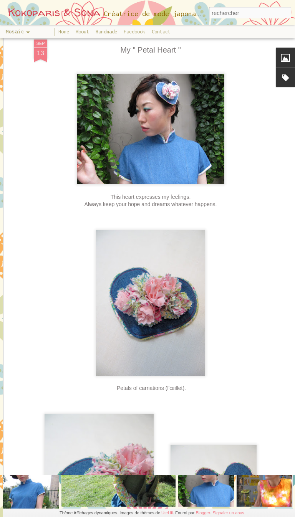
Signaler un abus (228, 512)
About (82, 32)
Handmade (106, 32)
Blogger (203, 512)
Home (63, 32)
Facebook (134, 32)
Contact (161, 32)
